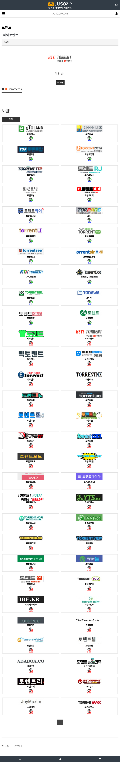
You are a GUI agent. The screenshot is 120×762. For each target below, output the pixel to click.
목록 (60, 83)
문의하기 (18, 746)
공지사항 (5, 746)
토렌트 (6, 27)
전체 (11, 119)
